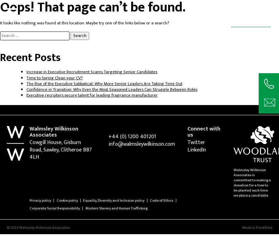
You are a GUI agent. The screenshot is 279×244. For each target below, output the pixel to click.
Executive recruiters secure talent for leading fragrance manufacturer (92, 95)
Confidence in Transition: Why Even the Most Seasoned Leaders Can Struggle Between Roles (111, 89)
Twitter (196, 142)
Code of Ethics (161, 200)
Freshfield (264, 227)
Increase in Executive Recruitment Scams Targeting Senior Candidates (91, 72)
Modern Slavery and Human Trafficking (116, 208)
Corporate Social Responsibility (54, 208)
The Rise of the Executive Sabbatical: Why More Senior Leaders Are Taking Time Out (104, 83)
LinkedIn (196, 150)
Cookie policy (67, 200)
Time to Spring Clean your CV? (54, 78)
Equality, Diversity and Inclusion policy (113, 200)
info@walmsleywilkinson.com (141, 144)
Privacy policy (40, 200)
